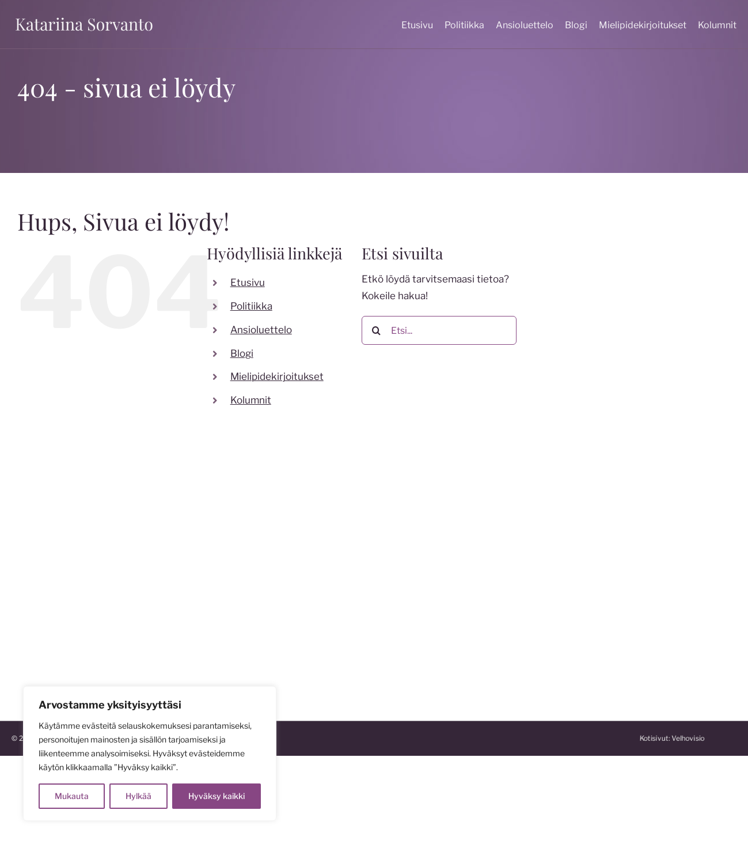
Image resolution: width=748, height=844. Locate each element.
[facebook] (202, 557)
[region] (149, 753)
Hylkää (138, 796)
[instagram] (225, 557)
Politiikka (251, 306)
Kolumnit (250, 400)
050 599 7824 (45, 587)
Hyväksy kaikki (216, 796)
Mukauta (72, 796)
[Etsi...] (439, 330)
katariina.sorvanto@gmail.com (80, 603)
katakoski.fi (407, 647)
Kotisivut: (712, 738)
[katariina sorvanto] (84, 18)
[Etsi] (376, 330)
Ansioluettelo (261, 330)
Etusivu (247, 282)
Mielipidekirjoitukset (277, 376)
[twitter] (248, 557)
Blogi (241, 353)
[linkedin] (294, 557)
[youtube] (271, 557)
